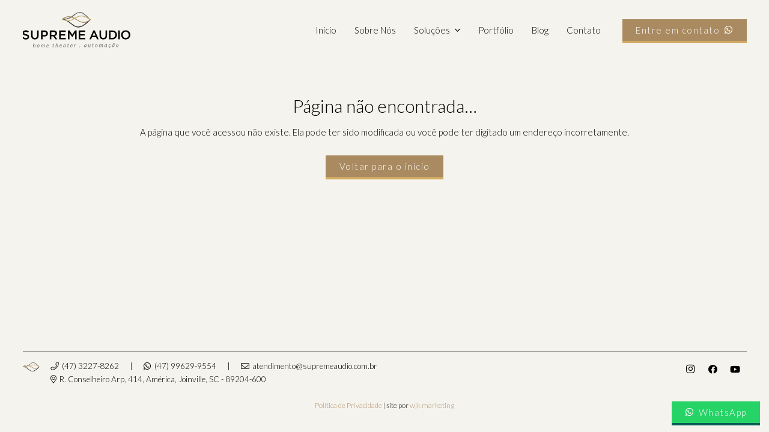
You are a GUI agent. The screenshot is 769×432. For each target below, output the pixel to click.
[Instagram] (690, 369)
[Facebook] (713, 369)
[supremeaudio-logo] (77, 30)
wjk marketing (432, 405)
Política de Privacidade (348, 405)
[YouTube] (735, 369)
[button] (455, 30)
